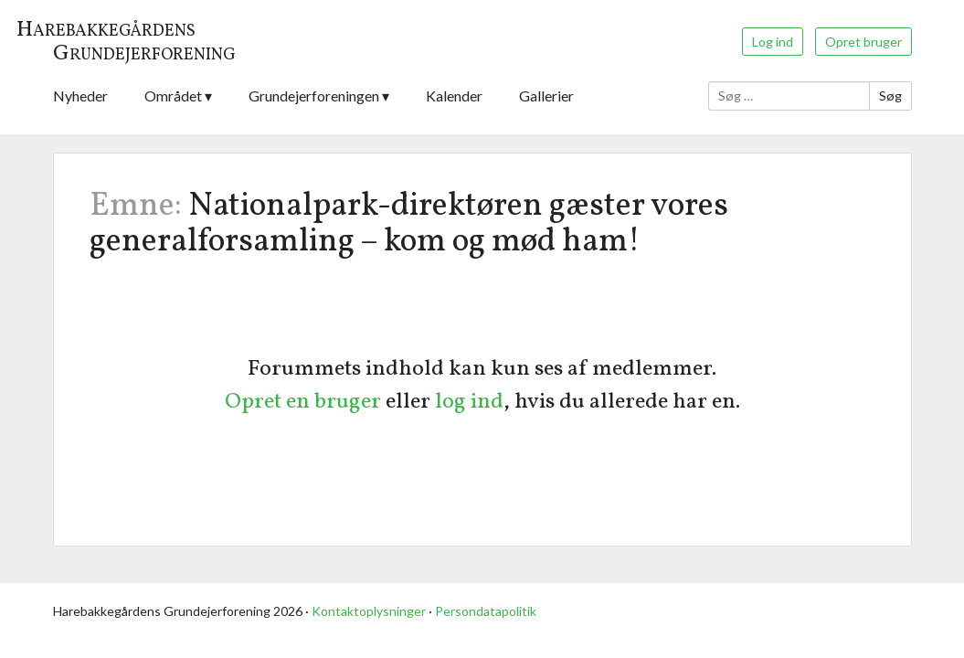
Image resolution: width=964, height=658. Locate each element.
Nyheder (80, 95)
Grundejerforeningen (314, 95)
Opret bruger (863, 41)
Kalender (454, 95)
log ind (469, 402)
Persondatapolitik (485, 611)
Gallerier (546, 95)
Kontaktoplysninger (369, 611)
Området (173, 95)
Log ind (772, 41)
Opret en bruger (303, 402)
